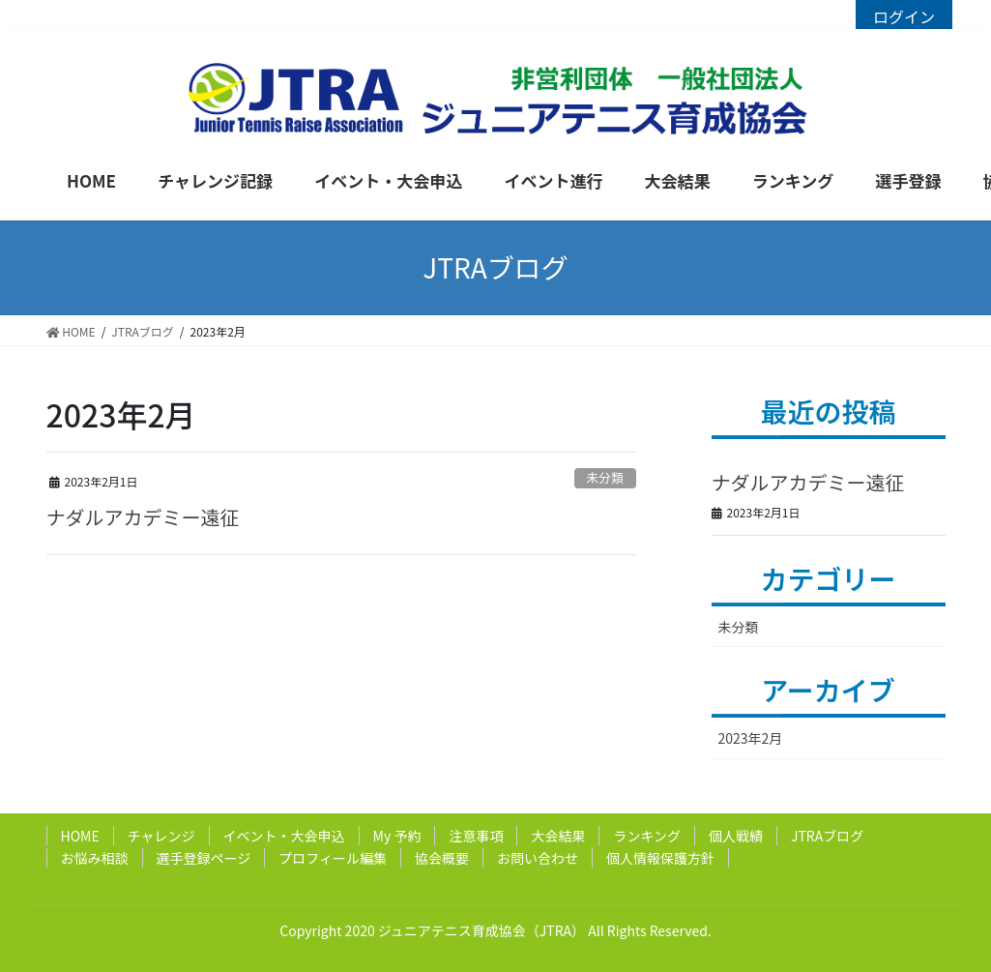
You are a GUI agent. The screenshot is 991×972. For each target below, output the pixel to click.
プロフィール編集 (332, 858)
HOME (80, 835)
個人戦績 (736, 835)
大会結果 (558, 835)
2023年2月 (750, 738)
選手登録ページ (204, 858)
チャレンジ (161, 835)
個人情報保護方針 (660, 858)
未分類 (604, 477)
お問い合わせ (537, 858)
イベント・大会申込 (284, 835)
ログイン (904, 16)
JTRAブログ (827, 835)
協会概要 (442, 858)
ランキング (647, 835)
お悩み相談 (95, 858)
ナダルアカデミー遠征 (143, 517)
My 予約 (397, 835)
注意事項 (476, 835)
